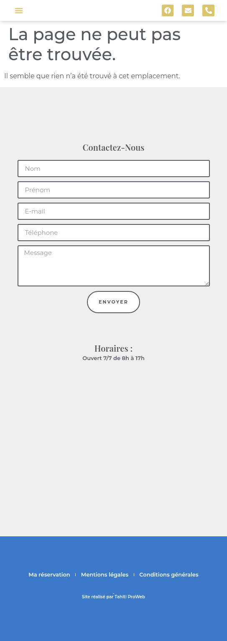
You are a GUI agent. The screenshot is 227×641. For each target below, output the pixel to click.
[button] (19, 10)
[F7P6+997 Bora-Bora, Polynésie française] (113, 433)
